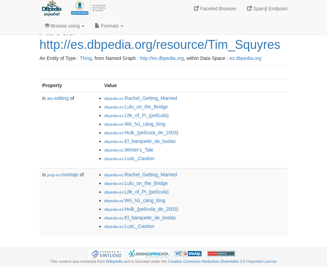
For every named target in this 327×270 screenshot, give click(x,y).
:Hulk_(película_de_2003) (141, 132)
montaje (63, 174)
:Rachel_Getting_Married (140, 98)
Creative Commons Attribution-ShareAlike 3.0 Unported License (222, 261)
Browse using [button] (65, 26)
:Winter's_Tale (129, 150)
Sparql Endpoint (267, 8)
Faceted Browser (215, 8)
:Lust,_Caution (129, 158)
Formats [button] (109, 26)
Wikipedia (114, 261)
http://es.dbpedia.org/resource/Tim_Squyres (160, 45)
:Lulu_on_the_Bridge (136, 107)
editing (58, 98)
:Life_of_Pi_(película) (136, 115)
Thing (86, 58)
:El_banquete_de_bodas (140, 141)
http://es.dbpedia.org (162, 58)
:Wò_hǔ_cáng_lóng (134, 124)
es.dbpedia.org (245, 58)
